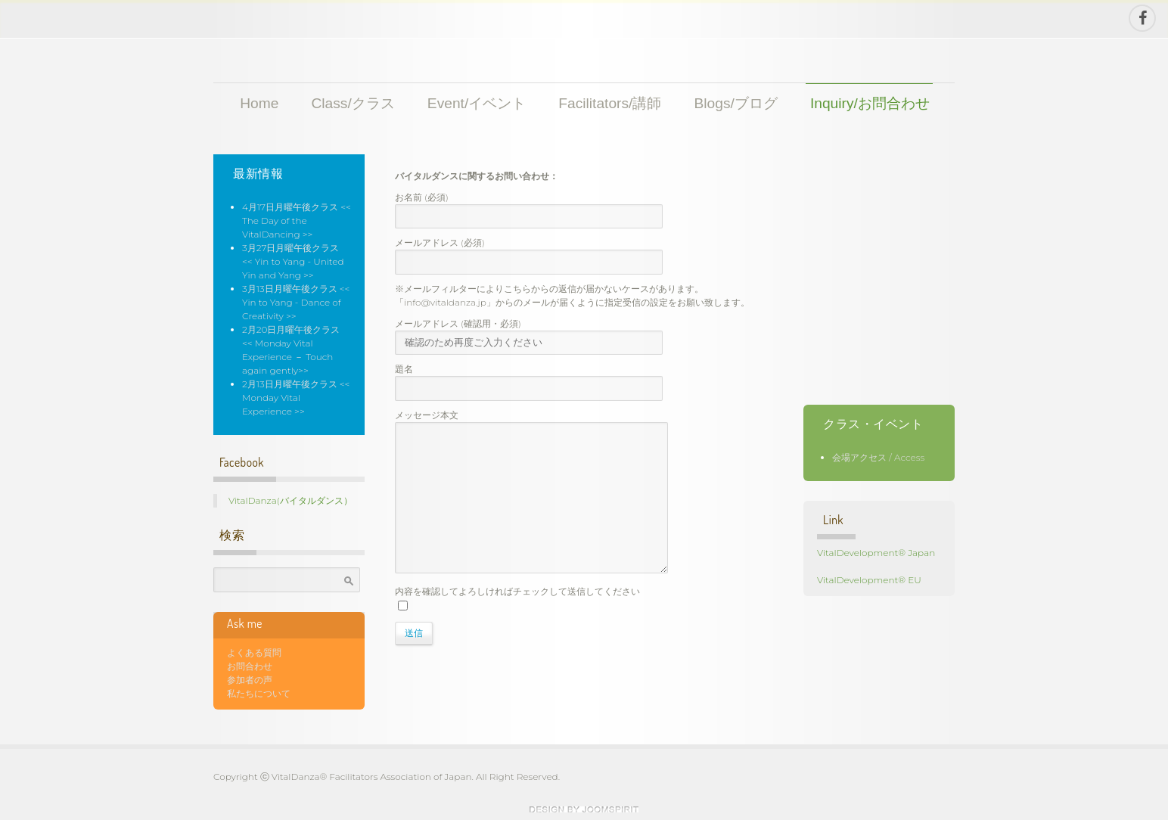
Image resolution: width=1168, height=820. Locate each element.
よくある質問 (254, 652)
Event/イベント (476, 103)
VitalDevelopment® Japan (876, 552)
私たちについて (258, 693)
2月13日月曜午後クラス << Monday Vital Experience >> (295, 397)
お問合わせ (249, 666)
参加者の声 (249, 679)
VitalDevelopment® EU (869, 579)
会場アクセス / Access (878, 457)
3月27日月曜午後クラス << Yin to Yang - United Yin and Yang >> (293, 261)
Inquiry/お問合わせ (870, 103)
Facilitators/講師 (609, 103)
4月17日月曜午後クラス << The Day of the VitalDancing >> (296, 220)
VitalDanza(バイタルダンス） (290, 500)
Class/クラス (352, 103)
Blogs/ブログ (736, 103)
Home (259, 103)
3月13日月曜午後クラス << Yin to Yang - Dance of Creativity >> (295, 302)
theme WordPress (584, 809)
